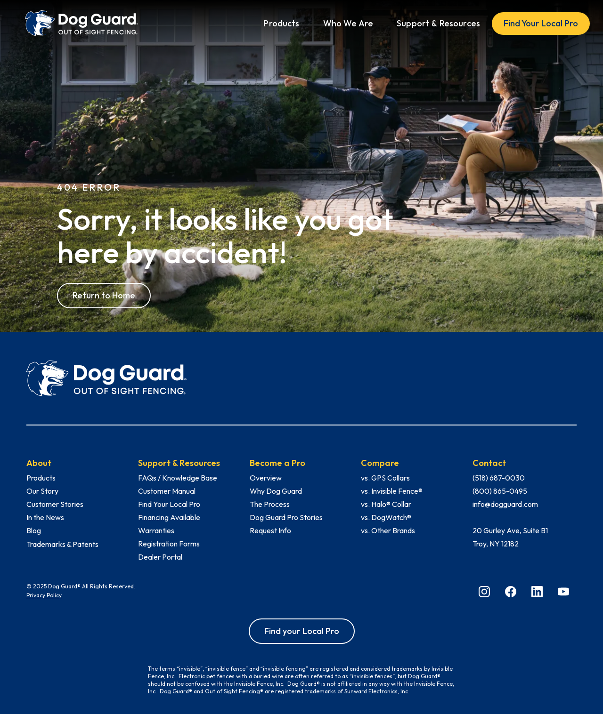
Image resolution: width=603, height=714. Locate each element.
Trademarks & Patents (62, 544)
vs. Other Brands (388, 530)
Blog (33, 530)
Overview (266, 477)
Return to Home (104, 295)
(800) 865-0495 (500, 491)
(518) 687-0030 (499, 477)
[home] (81, 23)
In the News (45, 517)
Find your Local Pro (301, 631)
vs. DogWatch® (386, 517)
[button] (281, 23)
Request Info (270, 530)
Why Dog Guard (276, 491)
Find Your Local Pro (541, 23)
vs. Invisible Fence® (392, 491)
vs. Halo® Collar (386, 504)
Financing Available (169, 517)
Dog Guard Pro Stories (286, 517)
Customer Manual (167, 491)
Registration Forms (169, 543)
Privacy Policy (44, 595)
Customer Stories (54, 504)
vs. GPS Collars (385, 477)
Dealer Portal (160, 557)
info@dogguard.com (505, 504)
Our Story (42, 491)
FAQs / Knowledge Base (177, 477)
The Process (270, 504)
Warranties (156, 530)
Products (41, 477)
